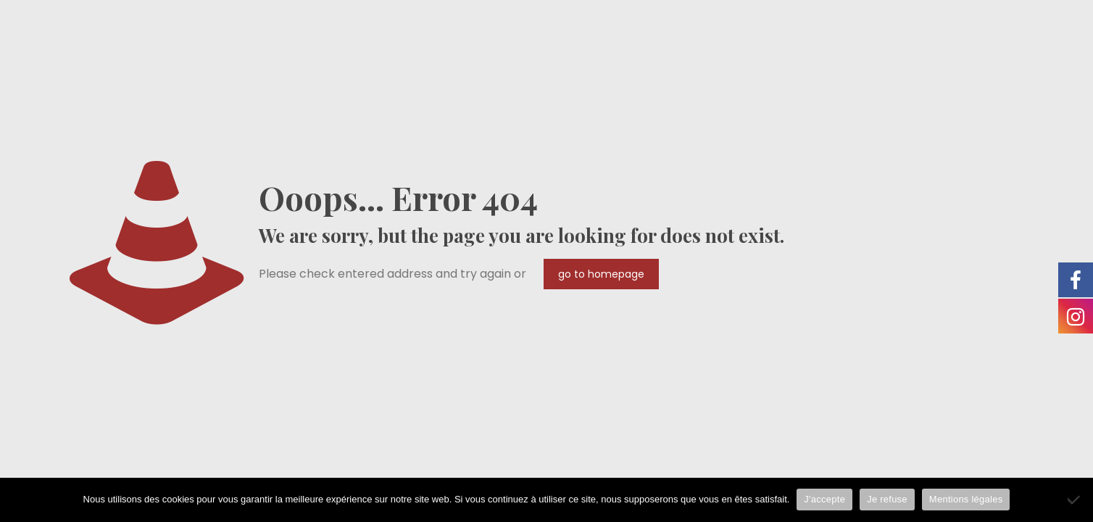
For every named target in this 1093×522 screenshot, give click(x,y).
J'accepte (824, 499)
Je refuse (887, 499)
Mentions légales (966, 499)
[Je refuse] (1075, 499)
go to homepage (601, 274)
